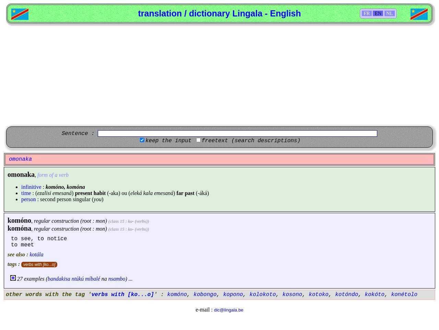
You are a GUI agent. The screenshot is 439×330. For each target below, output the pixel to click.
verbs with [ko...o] (39, 264)
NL (389, 13)
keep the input (168, 141)
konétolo (404, 295)
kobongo (204, 295)
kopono (233, 295)
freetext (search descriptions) (251, 141)
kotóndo (346, 295)
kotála (36, 254)
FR (367, 13)
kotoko (319, 295)
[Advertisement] (219, 75)
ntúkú (78, 279)
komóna (19, 228)
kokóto (375, 295)
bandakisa (59, 279)
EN (378, 13)
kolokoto (263, 295)
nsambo (117, 279)
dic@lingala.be (228, 310)
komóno (19, 220)
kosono (292, 295)
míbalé (92, 279)
